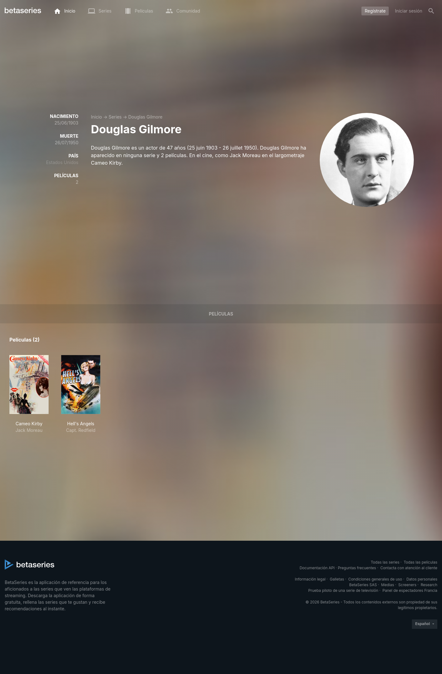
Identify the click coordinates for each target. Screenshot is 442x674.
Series (115, 116)
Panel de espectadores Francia (409, 590)
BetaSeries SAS (363, 584)
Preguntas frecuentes (357, 567)
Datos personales (421, 579)
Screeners (407, 584)
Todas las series (385, 562)
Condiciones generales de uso (375, 579)
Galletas (337, 579)
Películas (221, 313)
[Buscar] (431, 11)
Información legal (310, 579)
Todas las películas (420, 562)
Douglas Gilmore (145, 116)
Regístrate (375, 10)
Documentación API (317, 567)
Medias (387, 584)
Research (429, 584)
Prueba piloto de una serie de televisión (343, 590)
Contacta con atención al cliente (408, 567)
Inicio (96, 116)
